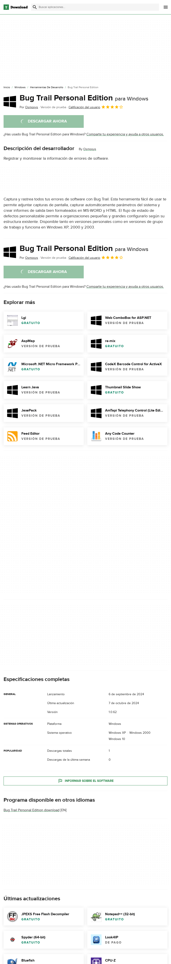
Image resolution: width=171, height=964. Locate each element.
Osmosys (89, 149)
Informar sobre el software (86, 781)
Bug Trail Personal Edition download (31, 810)
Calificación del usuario (96, 107)
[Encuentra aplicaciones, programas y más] (95, 7)
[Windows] (20, 87)
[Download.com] (16, 7)
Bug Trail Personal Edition (84, 98)
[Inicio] (7, 87)
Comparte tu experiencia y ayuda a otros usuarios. (125, 134)
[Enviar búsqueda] (34, 7)
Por (29, 107)
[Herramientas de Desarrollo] (46, 87)
